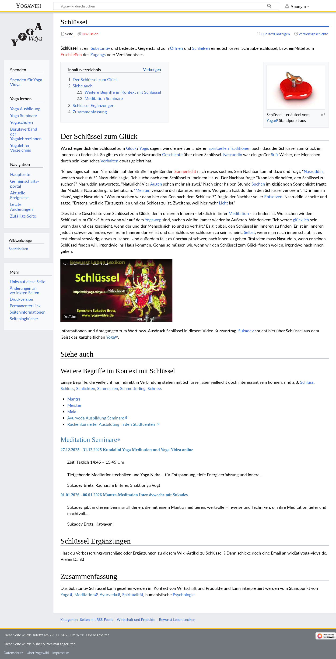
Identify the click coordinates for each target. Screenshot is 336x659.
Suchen (258, 183)
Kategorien (68, 619)
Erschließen (71, 54)
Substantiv (100, 48)
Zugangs (98, 54)
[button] (116, 290)
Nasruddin (232, 154)
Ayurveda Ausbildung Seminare (95, 417)
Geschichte (172, 154)
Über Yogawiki (38, 653)
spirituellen (219, 148)
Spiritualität (132, 594)
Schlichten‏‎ (85, 388)
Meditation (239, 213)
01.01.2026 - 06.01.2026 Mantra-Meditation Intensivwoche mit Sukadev (124, 495)
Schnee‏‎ (154, 388)
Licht (223, 202)
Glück (131, 148)
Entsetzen (273, 196)
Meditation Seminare (88, 439)
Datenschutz (13, 653)
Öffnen (176, 48)
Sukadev (246, 330)
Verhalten (109, 160)
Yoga (270, 120)
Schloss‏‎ (67, 388)
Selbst (249, 232)
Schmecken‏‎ (107, 388)
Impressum (60, 653)
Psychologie (184, 594)
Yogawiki (28, 5)
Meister (143, 190)
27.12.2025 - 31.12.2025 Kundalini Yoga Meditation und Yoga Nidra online (126, 450)
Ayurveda (108, 594)
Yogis (144, 148)
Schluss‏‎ (307, 382)
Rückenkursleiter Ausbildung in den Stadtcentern (112, 424)
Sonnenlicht (185, 171)
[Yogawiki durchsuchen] (166, 6)
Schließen (201, 48)
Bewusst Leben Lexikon (177, 619)
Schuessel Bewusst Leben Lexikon (87, 264)
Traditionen (240, 148)
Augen (156, 183)
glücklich (301, 219)
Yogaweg (153, 219)
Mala (71, 411)
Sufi (274, 154)
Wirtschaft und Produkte (136, 619)
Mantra (73, 398)
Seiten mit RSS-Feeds (96, 619)
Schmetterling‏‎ (133, 388)
